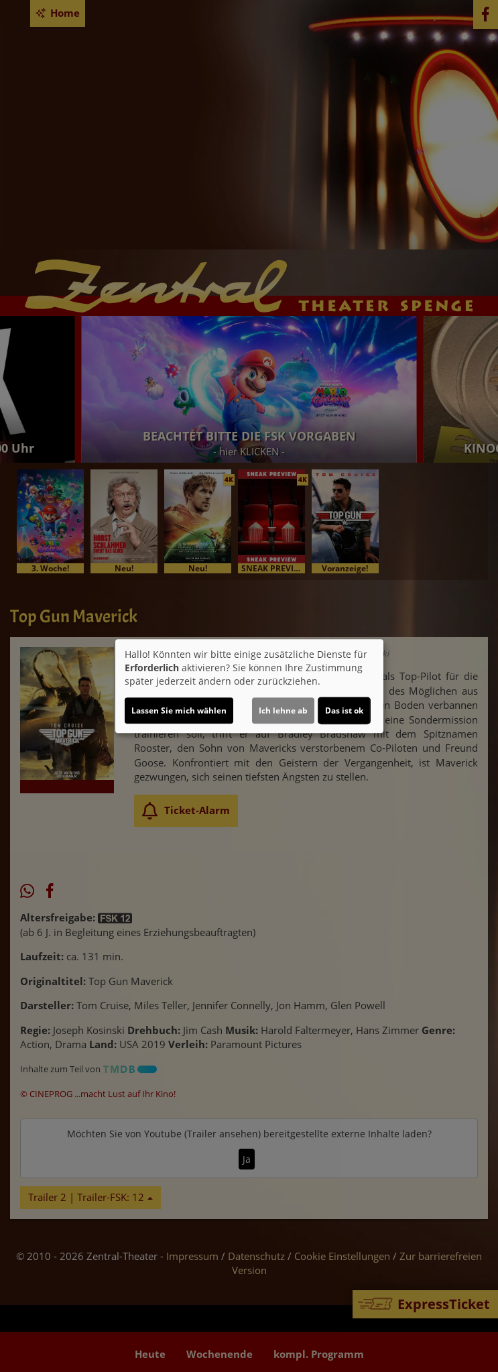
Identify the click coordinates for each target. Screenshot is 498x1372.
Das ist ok (344, 710)
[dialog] (249, 686)
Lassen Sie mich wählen (179, 710)
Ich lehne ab (283, 710)
